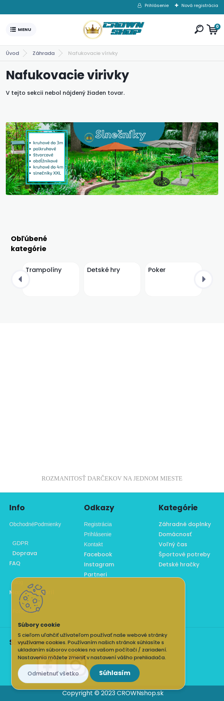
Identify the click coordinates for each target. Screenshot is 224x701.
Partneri (95, 574)
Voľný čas (173, 544)
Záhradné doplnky (185, 524)
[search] (199, 29)
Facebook (98, 554)
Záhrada (43, 53)
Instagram (99, 564)
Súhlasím (114, 673)
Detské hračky (179, 564)
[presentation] (20, 279)
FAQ (15, 563)
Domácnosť (175, 534)
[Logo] (114, 30)
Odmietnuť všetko (53, 673)
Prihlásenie (157, 5)
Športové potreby (184, 554)
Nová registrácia (199, 5)
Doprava (23, 553)
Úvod (12, 53)
